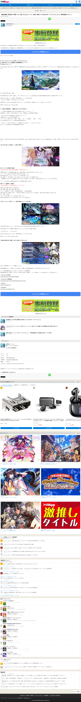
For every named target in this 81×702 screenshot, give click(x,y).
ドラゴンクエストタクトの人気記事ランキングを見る (9, 590)
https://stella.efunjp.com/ (6, 284)
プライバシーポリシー (39, 695)
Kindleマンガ (16, 384)
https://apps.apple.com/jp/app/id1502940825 (10, 276)
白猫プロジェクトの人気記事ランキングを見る (8, 576)
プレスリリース (27, 7)
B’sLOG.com (57, 695)
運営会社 (32, 695)
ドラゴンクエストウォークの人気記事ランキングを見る (10, 571)
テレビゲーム (33, 384)
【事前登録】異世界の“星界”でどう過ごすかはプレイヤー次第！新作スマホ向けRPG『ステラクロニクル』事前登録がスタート (54, 7)
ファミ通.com (52, 695)
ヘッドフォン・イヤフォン (7, 384)
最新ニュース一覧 (20, 7)
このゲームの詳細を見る (11, 347)
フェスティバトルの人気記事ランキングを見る (8, 585)
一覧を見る (78, 381)
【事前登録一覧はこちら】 (40, 42)
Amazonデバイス (24, 384)
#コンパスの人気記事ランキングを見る (7, 566)
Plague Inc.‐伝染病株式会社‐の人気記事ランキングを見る (10, 595)
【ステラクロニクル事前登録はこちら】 (40, 51)
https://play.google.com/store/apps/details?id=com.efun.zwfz (13, 280)
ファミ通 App (5, 2)
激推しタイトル (43, 10)
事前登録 (37, 10)
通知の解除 (46, 695)
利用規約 (27, 695)
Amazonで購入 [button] (16, 428)
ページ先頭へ (77, 691)
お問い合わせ (22, 695)
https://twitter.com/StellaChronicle (7, 289)
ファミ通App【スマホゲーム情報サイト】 (8, 7)
